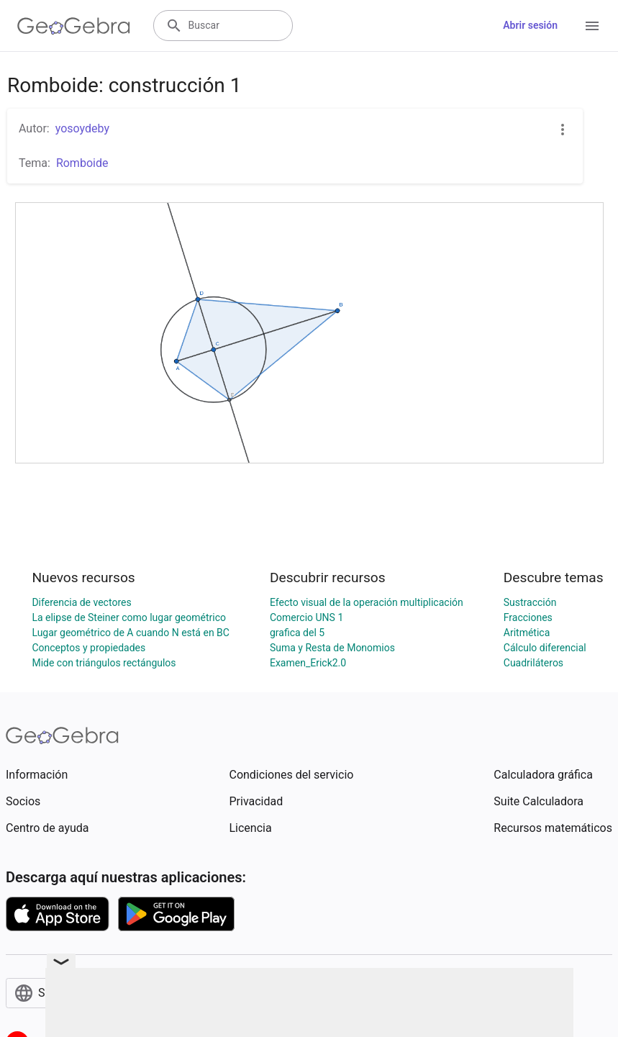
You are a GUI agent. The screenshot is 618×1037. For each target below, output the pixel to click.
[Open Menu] (592, 26)
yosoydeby (82, 128)
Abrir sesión (530, 25)
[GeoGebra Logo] (73, 26)
